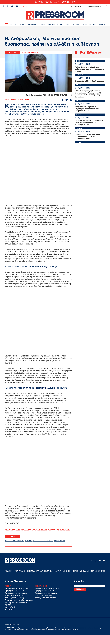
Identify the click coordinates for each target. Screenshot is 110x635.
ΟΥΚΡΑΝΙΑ (39, 2)
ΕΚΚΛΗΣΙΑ (65, 2)
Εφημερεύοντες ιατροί (14, 591)
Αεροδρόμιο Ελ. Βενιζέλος (16, 602)
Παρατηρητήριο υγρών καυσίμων (19, 600)
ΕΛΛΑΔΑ (42, 24)
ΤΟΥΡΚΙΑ (48, 2)
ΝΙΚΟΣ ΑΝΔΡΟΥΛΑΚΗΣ (15, 541)
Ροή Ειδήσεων (91, 52)
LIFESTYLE (92, 24)
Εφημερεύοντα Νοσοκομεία (17, 588)
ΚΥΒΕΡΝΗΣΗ (60, 541)
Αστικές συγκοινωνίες (14, 598)
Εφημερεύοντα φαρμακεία (16, 593)
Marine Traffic (11, 607)
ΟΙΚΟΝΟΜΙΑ (32, 24)
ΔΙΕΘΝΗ (68, 24)
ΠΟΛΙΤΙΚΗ (13, 24)
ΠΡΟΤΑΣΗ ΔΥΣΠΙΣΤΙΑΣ (43, 541)
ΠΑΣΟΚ (29, 541)
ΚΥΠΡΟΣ (76, 24)
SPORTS (102, 24)
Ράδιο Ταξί (9, 609)
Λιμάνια (8, 605)
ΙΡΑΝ (73, 2)
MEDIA (84, 24)
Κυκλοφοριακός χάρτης (15, 595)
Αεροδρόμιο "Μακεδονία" (45, 598)
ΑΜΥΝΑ (56, 2)
